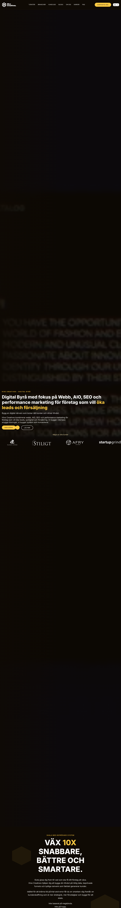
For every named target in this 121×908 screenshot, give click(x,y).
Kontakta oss (102, 5)
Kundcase (52, 4)
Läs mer (27, 428)
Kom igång (10, 428)
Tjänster (32, 4)
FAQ (83, 4)
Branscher (42, 4)
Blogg (61, 4)
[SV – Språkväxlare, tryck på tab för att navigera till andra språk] (116, 4)
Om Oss (68, 4)
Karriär (76, 4)
